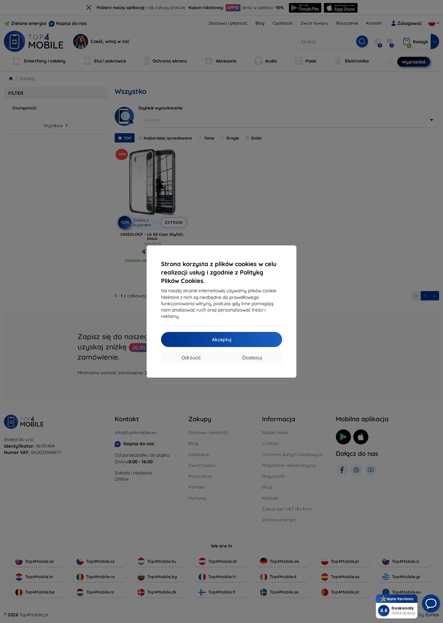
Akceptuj (221, 339)
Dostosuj (252, 357)
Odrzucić (191, 357)
